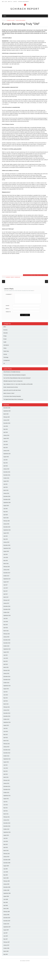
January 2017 (6, 603)
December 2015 (6, 639)
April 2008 (5, 905)
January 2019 (6, 542)
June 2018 (5, 557)
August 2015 (6, 652)
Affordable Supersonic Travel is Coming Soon (12, 381)
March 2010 (5, 850)
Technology (17, 277)
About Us (10, 1)
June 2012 (5, 768)
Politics (4, 348)
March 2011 (5, 813)
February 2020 (6, 520)
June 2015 (5, 658)
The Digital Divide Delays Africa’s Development (13, 399)
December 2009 (6, 859)
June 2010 (5, 841)
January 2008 (6, 914)
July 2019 (5, 536)
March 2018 (5, 563)
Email (8, 308)
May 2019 (5, 539)
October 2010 (6, 829)
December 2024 (6, 423)
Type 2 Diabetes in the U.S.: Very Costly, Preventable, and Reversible (18, 384)
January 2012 (6, 783)
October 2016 (6, 612)
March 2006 (5, 951)
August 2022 (6, 456)
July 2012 (5, 765)
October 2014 (6, 682)
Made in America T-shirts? (8, 393)
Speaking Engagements (23, 1)
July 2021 (5, 484)
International (32, 275)
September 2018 (6, 548)
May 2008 (5, 902)
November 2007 (6, 920)
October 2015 (6, 646)
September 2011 (6, 795)
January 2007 (6, 945)
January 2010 (6, 856)
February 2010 (6, 853)
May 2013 (5, 734)
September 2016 (6, 615)
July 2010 (5, 838)
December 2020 (6, 496)
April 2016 (5, 627)
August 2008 (6, 896)
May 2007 (5, 939)
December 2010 (6, 823)
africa (4, 326)
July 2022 (5, 459)
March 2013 (5, 740)
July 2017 (5, 584)
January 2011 (6, 820)
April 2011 (5, 810)
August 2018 (6, 551)
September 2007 (6, 926)
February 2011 (6, 816)
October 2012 (6, 755)
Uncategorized (6, 360)
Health (4, 342)
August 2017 (6, 581)
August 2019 (6, 533)
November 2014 (6, 679)
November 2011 (6, 789)
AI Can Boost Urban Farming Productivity (12, 396)
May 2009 (5, 874)
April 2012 (5, 774)
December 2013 (6, 713)
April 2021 (5, 487)
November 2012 (6, 752)
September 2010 (6, 832)
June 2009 (5, 871)
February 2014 (6, 707)
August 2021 (6, 481)
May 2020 (5, 511)
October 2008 (6, 890)
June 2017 (5, 588)
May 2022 (5, 462)
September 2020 (6, 502)
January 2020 (6, 523)
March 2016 (5, 630)
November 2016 (6, 609)
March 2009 (5, 878)
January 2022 (6, 468)
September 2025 (6, 410)
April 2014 (5, 700)
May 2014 (5, 697)
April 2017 (5, 594)
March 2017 (5, 597)
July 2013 (5, 728)
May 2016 (5, 624)
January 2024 (6, 435)
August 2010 (6, 835)
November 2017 (6, 572)
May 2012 (5, 771)
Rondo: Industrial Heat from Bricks (10, 387)
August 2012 (6, 762)
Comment (9, 294)
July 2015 (5, 655)
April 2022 (5, 465)
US (4, 363)
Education (26, 275)
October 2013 (6, 719)
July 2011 (5, 801)
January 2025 (6, 420)
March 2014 (5, 704)
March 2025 (5, 414)
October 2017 (6, 575)
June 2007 (5, 936)
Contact (15, 1)
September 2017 (6, 578)
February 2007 (6, 942)
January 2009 (6, 884)
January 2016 (6, 636)
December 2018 (6, 545)
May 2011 (5, 807)
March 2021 (5, 490)
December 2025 (6, 407)
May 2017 (5, 591)
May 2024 (5, 429)
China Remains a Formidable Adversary (11, 371)
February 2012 (6, 780)
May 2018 (5, 560)
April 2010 (5, 847)
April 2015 (5, 664)
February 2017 (6, 600)
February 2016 (6, 633)
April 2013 (5, 737)
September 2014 (6, 685)
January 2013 (6, 746)
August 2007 (6, 929)
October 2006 (6, 948)
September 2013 (6, 722)
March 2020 (5, 517)
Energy (4, 335)
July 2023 (5, 441)
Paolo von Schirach (20, 20)
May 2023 (5, 447)
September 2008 (6, 893)
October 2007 (6, 923)
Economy (8, 277)
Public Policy (39, 275)
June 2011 (5, 804)
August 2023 (6, 438)
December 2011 (6, 786)
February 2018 (6, 566)
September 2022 (6, 453)
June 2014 (5, 694)
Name (8, 305)
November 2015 (6, 642)
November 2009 (6, 862)
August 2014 (6, 688)
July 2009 (5, 868)
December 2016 (6, 606)
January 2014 (6, 710)
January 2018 (6, 569)
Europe (12, 277)
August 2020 (6, 505)
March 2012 (5, 777)
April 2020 (5, 514)
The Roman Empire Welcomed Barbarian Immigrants (14, 374)
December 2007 (6, 917)
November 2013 (6, 716)
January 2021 (6, 493)
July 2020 (5, 508)
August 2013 (6, 725)
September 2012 (6, 758)
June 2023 (5, 444)
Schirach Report (24, 8)
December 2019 (6, 526)
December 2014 (6, 676)
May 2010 (5, 844)
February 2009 (6, 881)
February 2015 (6, 670)
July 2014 (5, 691)
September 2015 (6, 649)
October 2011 (6, 792)
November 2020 (6, 499)
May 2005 (5, 954)
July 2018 (5, 554)
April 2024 (5, 432)
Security (45, 275)
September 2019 (6, 530)
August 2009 (6, 865)
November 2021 (6, 475)
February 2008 (6, 911)
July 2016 (5, 618)
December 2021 (6, 472)
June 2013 (5, 731)
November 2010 (6, 826)
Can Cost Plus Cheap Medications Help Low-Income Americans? (17, 378)
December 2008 (6, 887)
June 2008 (5, 899)
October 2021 (6, 478)
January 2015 (6, 673)
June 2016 (5, 621)
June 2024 (5, 426)
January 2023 (6, 450)
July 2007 (5, 932)
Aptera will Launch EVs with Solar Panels (12, 390)
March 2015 (5, 667)
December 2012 (6, 749)
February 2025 (6, 417)
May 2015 (5, 661)
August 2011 (6, 798)
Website (8, 311)
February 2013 (6, 743)
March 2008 (5, 908)
